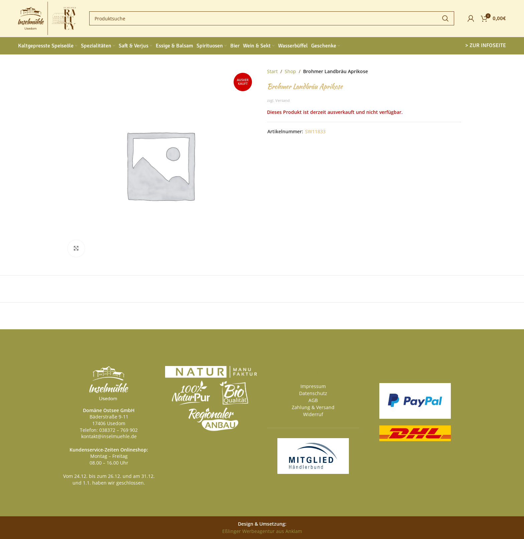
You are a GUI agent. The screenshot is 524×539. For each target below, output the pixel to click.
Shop (290, 71)
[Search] (271, 18)
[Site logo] (47, 18)
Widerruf (313, 414)
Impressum (313, 386)
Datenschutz (313, 393)
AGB (313, 400)
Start (272, 71)
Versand (282, 100)
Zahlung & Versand (313, 407)
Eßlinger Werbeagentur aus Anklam (262, 531)
